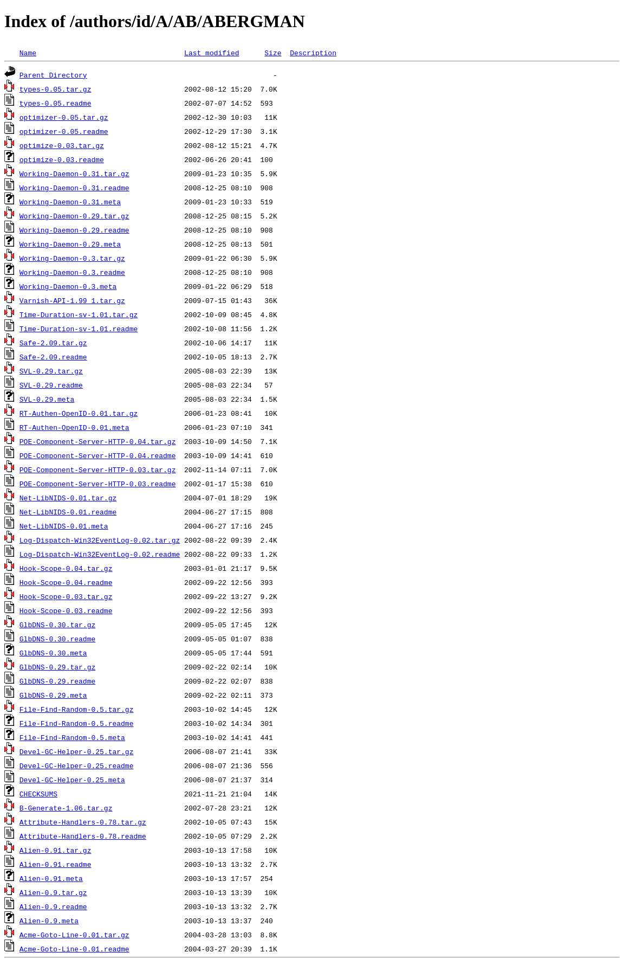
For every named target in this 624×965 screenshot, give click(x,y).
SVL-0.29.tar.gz (51, 371)
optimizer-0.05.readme (64, 131)
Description (313, 52)
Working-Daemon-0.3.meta (68, 286)
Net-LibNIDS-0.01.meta (64, 526)
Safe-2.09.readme (53, 357)
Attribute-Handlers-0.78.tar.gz (83, 822)
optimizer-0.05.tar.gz (64, 117)
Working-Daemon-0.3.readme (72, 272)
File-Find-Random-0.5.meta (72, 737)
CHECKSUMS (38, 794)
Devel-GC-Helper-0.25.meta (72, 779)
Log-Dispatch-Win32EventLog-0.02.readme (100, 554)
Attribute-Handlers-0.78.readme (83, 836)
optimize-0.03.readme (62, 159)
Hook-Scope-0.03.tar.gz (66, 596)
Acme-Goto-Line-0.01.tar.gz (74, 935)
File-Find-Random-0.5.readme (77, 723)
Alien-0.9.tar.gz (53, 892)
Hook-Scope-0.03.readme (66, 610)
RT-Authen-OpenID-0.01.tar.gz (79, 413)
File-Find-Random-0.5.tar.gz (77, 709)
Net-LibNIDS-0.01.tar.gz (68, 498)
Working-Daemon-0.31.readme (74, 187)
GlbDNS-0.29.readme (57, 681)
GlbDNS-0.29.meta (53, 695)
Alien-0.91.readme (56, 864)
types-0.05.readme (56, 103)
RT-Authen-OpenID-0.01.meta (74, 427)
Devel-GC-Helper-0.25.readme (77, 765)
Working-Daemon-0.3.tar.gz (72, 258)
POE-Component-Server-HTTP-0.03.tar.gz (98, 469)
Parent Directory (53, 75)
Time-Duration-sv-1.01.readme (79, 328)
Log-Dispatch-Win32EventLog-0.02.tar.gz (100, 540)
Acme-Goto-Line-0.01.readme (74, 949)
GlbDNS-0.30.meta (53, 653)
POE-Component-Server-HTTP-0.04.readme (98, 455)
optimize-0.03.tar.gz (62, 145)
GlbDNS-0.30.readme (57, 639)
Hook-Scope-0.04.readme (66, 582)
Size (272, 52)
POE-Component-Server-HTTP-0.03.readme (98, 483)
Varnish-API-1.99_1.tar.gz (72, 300)
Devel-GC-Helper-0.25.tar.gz (77, 751)
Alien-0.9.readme (53, 906)
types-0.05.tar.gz (56, 89)
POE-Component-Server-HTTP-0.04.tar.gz (98, 441)
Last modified (211, 52)
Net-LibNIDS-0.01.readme (68, 512)
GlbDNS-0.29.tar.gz (57, 667)
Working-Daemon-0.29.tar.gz (74, 216)
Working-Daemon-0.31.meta (70, 202)
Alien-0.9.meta (49, 920)
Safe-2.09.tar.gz (53, 343)
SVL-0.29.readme (51, 385)
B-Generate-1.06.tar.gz (66, 808)
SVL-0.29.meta (47, 399)
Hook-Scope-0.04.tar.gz (66, 568)
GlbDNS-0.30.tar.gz (57, 624)
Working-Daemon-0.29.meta (70, 244)
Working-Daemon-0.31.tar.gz (74, 173)
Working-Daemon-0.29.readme (74, 230)
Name (28, 52)
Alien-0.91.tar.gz (56, 850)
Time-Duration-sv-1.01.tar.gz (79, 314)
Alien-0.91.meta (51, 878)
